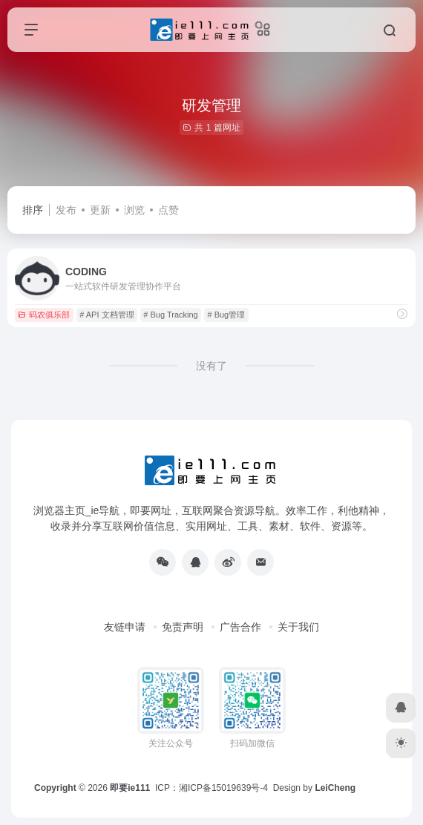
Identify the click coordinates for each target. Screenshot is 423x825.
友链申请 (124, 627)
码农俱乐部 (44, 314)
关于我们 (298, 627)
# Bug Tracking (170, 314)
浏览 (134, 210)
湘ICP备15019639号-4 (223, 788)
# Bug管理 (226, 314)
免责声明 (182, 627)
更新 (100, 210)
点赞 (168, 210)
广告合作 (240, 627)
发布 (66, 210)
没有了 (211, 366)
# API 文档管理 (106, 314)
